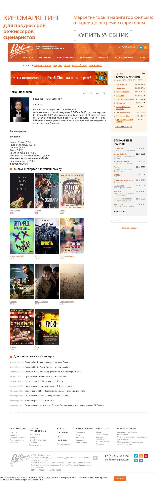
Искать (110, 47)
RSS (145, 47)
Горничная (120, 88)
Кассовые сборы (102, 442)
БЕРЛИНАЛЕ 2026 (42, 65)
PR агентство (18, 428)
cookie (47, 477)
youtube (146, 456)
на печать (97, 93)
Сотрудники (34, 443)
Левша (116, 167)
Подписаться (128, 47)
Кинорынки (80, 440)
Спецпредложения (17, 438)
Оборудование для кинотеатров (130, 442)
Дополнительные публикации (34, 356)
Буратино (120, 96)
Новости (28, 57)
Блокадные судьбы (121, 162)
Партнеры (33, 437)
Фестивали (80, 432)
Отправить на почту (104, 93)
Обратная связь (35, 445)
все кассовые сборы (123, 127)
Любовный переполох (123, 199)
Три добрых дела (123, 112)
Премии (79, 435)
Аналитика (86, 57)
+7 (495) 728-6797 (117, 456)
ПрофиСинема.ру (129, 228)
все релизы (120, 211)
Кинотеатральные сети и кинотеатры (132, 437)
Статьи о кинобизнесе (101, 438)
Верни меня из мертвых (123, 180)
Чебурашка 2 (121, 84)
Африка (117, 175)
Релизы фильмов (64, 444)
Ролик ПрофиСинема (37, 440)
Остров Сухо (119, 148)
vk (141, 460)
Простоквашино (123, 92)
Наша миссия (34, 435)
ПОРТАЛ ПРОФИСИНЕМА (37, 430)
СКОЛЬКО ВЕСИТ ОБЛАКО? (123, 108)
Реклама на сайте (17, 440)
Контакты (14, 443)
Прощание (120, 103)
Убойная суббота (123, 116)
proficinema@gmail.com (117, 459)
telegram (136, 460)
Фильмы (103, 57)
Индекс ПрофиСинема (102, 433)
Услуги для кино (123, 440)
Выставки (80, 438)
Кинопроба (118, 204)
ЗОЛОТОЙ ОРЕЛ (79, 65)
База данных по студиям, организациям (127, 433)
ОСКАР (67, 65)
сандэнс (57, 65)
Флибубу (117, 191)
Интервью (45, 57)
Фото (142, 57)
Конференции (81, 443)
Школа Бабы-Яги (120, 154)
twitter (140, 47)
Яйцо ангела (119, 186)
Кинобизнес (95, 65)
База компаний (124, 57)
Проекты (13, 435)
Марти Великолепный (125, 99)
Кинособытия (65, 57)
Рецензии (100, 444)
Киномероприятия (124, 445)
